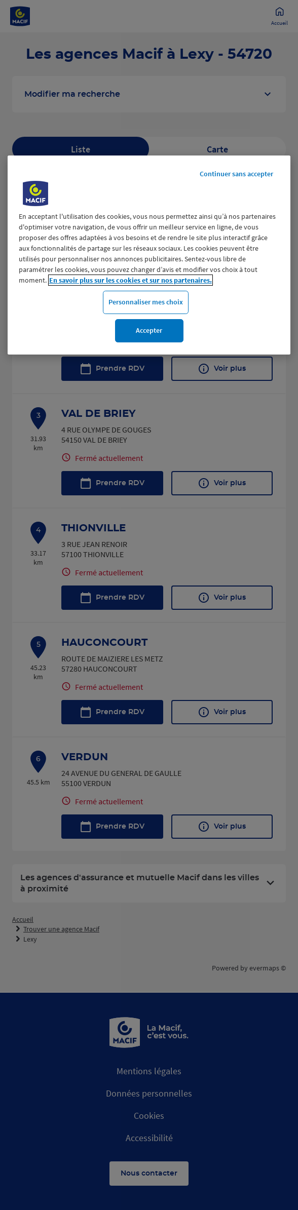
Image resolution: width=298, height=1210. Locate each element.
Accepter (149, 330)
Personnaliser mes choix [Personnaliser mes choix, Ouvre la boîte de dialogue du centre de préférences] (145, 301)
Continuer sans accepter (236, 173)
